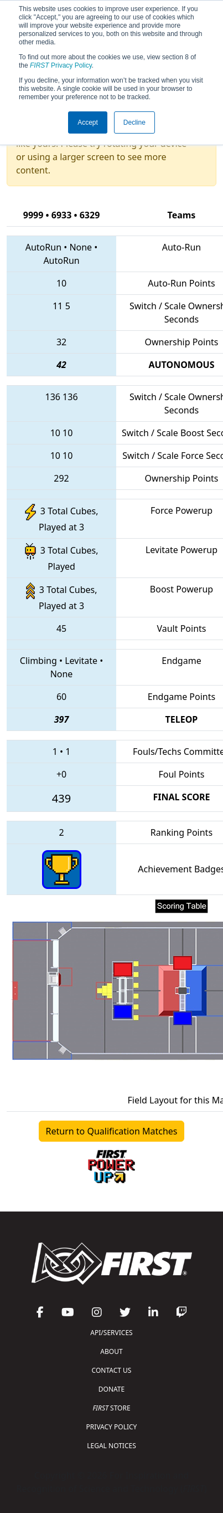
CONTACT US (112, 1370)
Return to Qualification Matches (112, 1131)
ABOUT (111, 1351)
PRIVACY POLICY (111, 1427)
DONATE (111, 1389)
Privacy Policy (61, 65)
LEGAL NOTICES (111, 1445)
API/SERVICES (111, 1332)
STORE (111, 1408)
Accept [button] (87, 122)
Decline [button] (134, 122)
